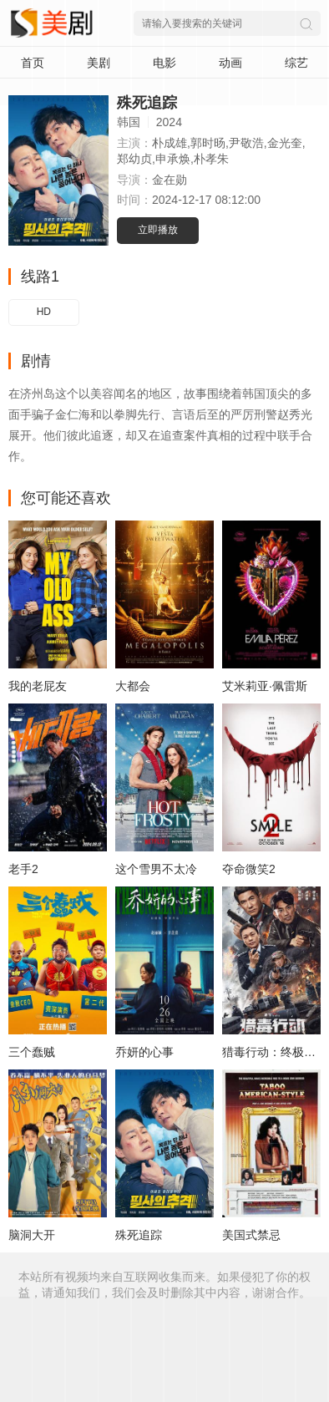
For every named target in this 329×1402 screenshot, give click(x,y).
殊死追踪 (138, 1235)
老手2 (23, 869)
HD (44, 311)
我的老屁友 (37, 686)
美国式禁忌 (251, 1235)
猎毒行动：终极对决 (274, 1052)
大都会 (132, 686)
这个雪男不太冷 (156, 869)
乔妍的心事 (144, 1052)
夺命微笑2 (249, 869)
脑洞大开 (31, 1235)
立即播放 (158, 230)
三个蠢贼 (31, 1052)
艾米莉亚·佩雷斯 (264, 686)
